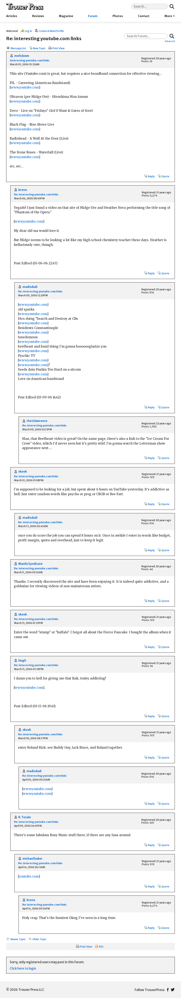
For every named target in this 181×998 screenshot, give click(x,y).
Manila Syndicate (30, 564)
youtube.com (29, 876)
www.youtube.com (25, 87)
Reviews (38, 16)
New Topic (39, 48)
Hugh (22, 660)
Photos (118, 16)
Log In (28, 31)
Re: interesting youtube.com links (36, 194)
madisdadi (29, 287)
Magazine (66, 16)
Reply (151, 176)
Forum (93, 16)
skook (22, 471)
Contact (143, 16)
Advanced (170, 41)
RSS (101, 946)
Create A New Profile (51, 31)
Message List (18, 48)
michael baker (32, 858)
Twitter (172, 989)
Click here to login (23, 968)
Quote (165, 176)
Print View (58, 48)
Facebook (168, 989)
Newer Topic (18, 939)
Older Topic (39, 939)
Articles (11, 16)
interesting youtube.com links (29, 60)
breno (22, 190)
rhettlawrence (37, 421)
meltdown (21, 56)
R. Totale (24, 817)
